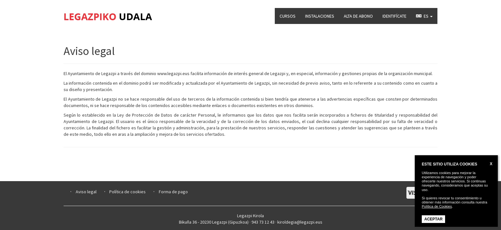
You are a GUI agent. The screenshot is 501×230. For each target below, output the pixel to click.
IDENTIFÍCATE (394, 16)
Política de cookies (127, 192)
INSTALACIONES (319, 16)
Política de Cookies (437, 206)
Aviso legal (86, 192)
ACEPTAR (433, 219)
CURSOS (288, 16)
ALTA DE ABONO (358, 16)
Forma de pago (173, 192)
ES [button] (424, 16)
